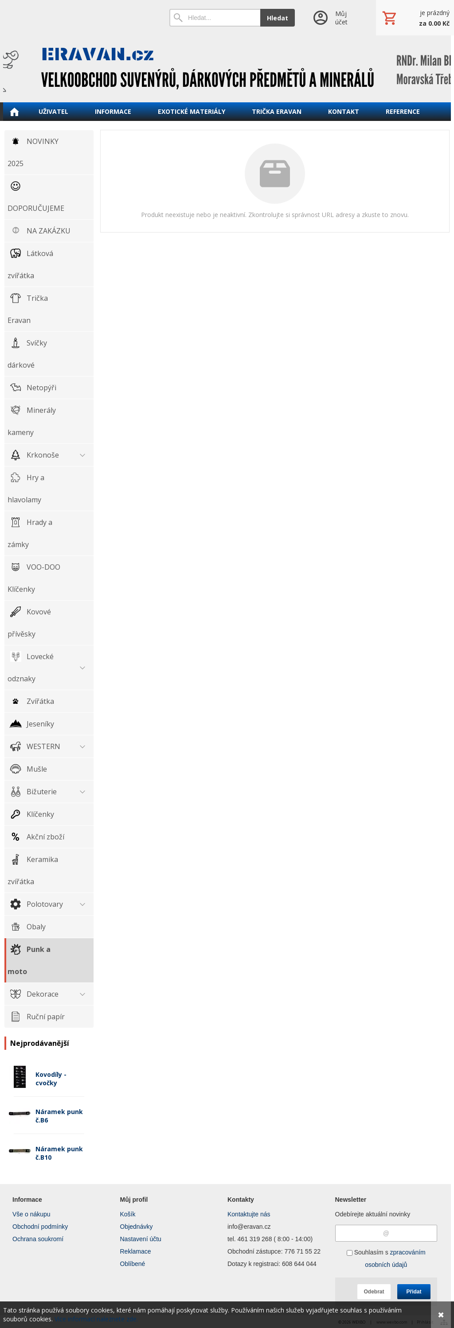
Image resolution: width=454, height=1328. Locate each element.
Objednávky (136, 1226)
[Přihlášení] (335, 17)
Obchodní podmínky (40, 1226)
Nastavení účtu (140, 1239)
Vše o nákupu (31, 1214)
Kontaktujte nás (248, 1214)
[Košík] (415, 17)
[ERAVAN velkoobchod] (227, 68)
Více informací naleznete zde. (96, 1319)
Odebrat (374, 1292)
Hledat (277, 18)
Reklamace (135, 1251)
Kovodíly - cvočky (51, 1078)
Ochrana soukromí (37, 1239)
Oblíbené (132, 1263)
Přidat (413, 1292)
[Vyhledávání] (214, 18)
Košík (128, 1214)
